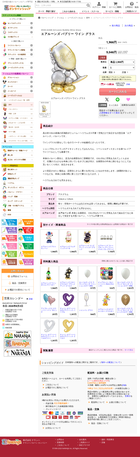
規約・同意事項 (107, 439)
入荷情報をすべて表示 (109, 113)
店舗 (103, 442)
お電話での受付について (17, 289)
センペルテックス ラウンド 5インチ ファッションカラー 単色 (87, 284)
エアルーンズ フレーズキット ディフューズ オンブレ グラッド (106, 247)
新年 (88, 17)
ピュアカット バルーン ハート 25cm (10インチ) (106, 284)
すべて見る (129, 350)
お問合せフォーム (17, 276)
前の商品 (116, 25)
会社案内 (82, 439)
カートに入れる (118, 91)
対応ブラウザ (84, 445)
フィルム (60, 17)
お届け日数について (117, 402)
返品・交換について (99, 423)
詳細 (31, 299)
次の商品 (129, 25)
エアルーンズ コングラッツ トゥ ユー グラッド (87, 247)
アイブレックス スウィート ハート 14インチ (49, 310)
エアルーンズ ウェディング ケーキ (67, 247)
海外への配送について (111, 362)
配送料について (98, 402)
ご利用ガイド (84, 442)
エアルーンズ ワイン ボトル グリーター (48, 284)
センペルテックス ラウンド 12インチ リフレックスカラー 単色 (125, 310)
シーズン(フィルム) (75, 17)
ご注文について (52, 384)
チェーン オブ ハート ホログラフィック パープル (68, 310)
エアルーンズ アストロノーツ (48, 247)
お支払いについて (53, 428)
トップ (47, 17)
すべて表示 (113, 105)
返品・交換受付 (17, 283)
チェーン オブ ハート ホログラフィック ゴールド (68, 336)
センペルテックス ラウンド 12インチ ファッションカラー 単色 (125, 284)
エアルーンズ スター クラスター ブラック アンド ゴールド (67, 284)
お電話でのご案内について (56, 387)
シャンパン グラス (86, 310)
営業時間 (60, 442)
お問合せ (60, 439)
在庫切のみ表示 (128, 105)
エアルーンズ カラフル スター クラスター (106, 310)
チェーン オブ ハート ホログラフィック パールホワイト (49, 336)
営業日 (128, 396)
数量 (105, 67)
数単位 (104, 62)
